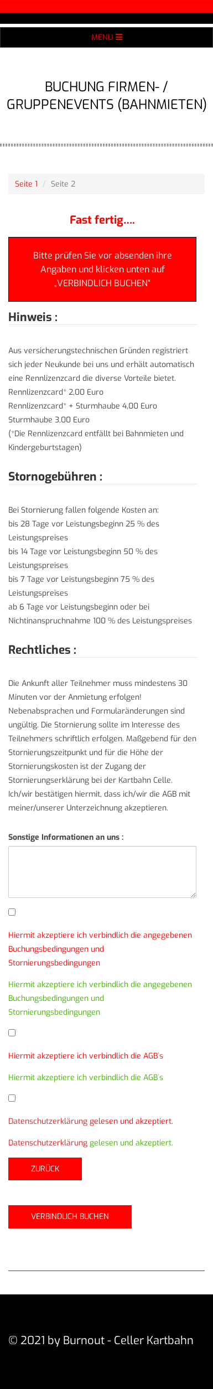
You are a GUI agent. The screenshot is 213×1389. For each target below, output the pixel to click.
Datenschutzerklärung (47, 1121)
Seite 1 (26, 184)
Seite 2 (63, 184)
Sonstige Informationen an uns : (65, 837)
